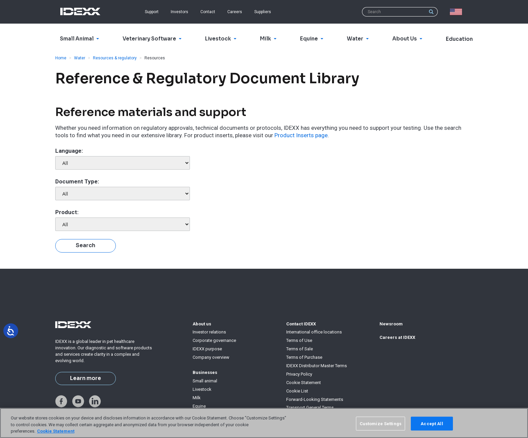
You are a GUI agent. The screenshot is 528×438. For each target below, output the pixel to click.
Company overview (211, 357)
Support (152, 11)
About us (202, 323)
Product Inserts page (301, 135)
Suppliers (262, 11)
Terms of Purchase (304, 357)
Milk (197, 397)
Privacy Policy (299, 374)
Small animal (205, 380)
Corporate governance (214, 340)
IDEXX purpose (207, 348)
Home (60, 58)
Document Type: (77, 181)
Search (85, 245)
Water (79, 58)
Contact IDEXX (301, 323)
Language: (69, 150)
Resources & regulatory (115, 58)
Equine (199, 406)
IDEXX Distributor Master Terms (316, 365)
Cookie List (297, 390)
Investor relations (209, 331)
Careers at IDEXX (397, 337)
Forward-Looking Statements (314, 399)
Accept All (432, 423)
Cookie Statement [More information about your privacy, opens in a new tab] (55, 431)
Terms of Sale (299, 348)
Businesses (205, 372)
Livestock (202, 389)
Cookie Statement (303, 382)
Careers (234, 11)
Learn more (85, 378)
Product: (66, 212)
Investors (179, 11)
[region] (264, 423)
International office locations (314, 331)
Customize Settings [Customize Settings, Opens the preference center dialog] (380, 423)
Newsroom (391, 323)
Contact (207, 11)
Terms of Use (299, 340)
